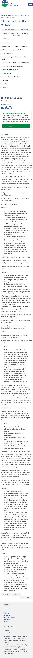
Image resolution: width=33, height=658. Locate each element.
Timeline (6, 613)
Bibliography (5, 80)
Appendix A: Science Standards (11, 77)
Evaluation (6, 619)
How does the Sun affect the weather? (12, 66)
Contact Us (6, 633)
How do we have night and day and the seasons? (15, 62)
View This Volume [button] (9, 29)
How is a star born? (7, 53)
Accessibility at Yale (9, 636)
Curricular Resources (8, 15)
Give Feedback (8, 126)
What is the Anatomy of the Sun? (11, 50)
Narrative (4, 43)
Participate (6, 615)
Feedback (8, 627)
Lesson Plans (6, 73)
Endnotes (4, 87)
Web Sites (5, 84)
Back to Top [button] (25, 597)
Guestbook (6, 631)
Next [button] (17, 594)
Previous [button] (6, 594)
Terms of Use (21, 636)
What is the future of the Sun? (10, 69)
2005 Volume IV (21, 15)
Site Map (6, 621)
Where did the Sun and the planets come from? (15, 46)
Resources (8, 605)
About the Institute (9, 617)
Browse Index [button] (24, 29)
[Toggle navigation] (30, 4)
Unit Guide (5, 39)
